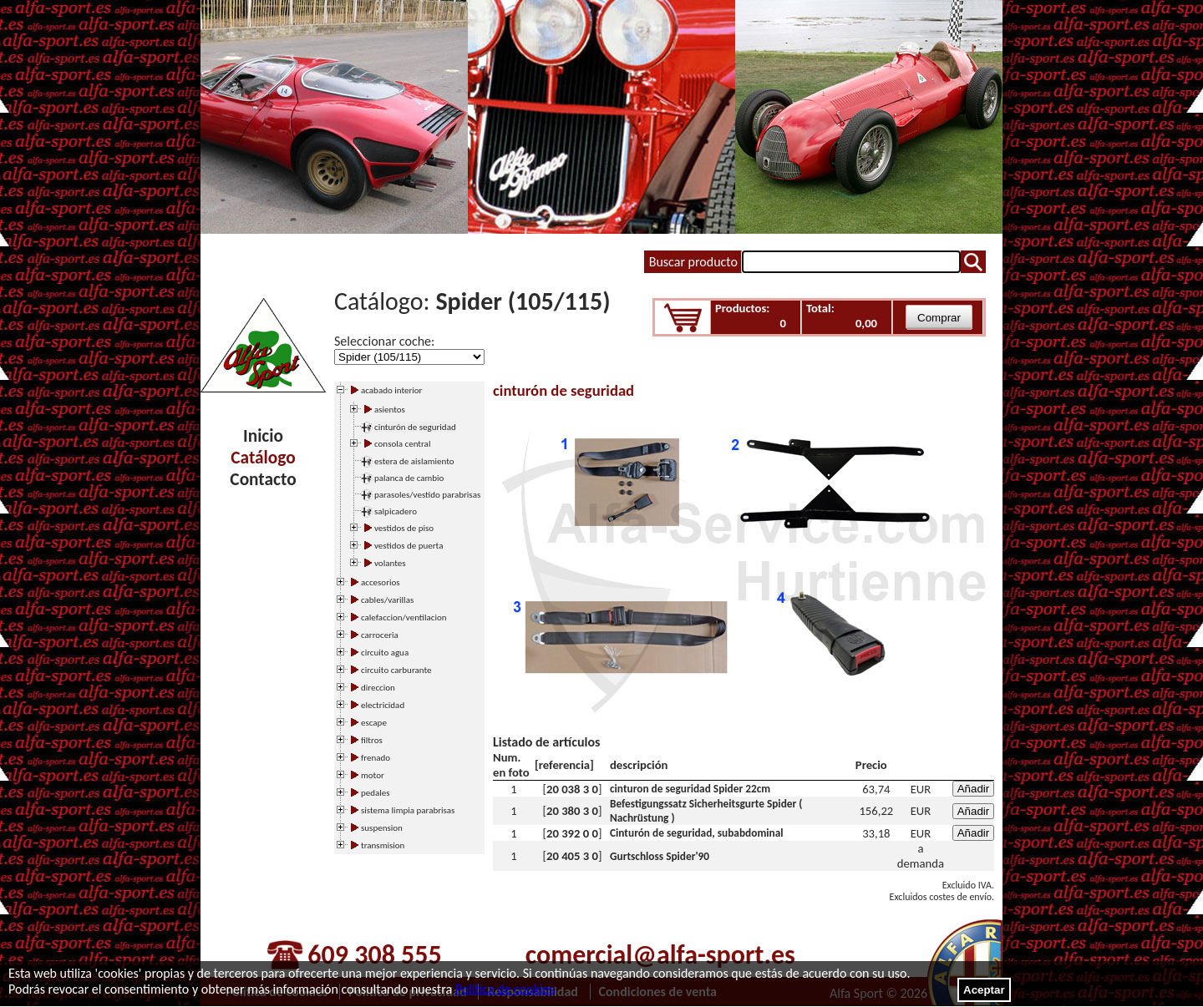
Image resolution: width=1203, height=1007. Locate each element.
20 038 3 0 (572, 789)
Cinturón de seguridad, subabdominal (697, 833)
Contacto (263, 479)
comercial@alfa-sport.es (660, 955)
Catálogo (263, 457)
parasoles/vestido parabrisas (427, 494)
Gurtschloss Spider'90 (659, 856)
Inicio (263, 436)
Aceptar (984, 990)
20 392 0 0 (572, 833)
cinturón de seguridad (415, 427)
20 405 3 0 (572, 855)
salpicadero (395, 511)
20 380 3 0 (572, 810)
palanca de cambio (409, 478)
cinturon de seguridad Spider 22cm (690, 789)
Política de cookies (505, 989)
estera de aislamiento (414, 461)
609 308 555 (374, 955)
